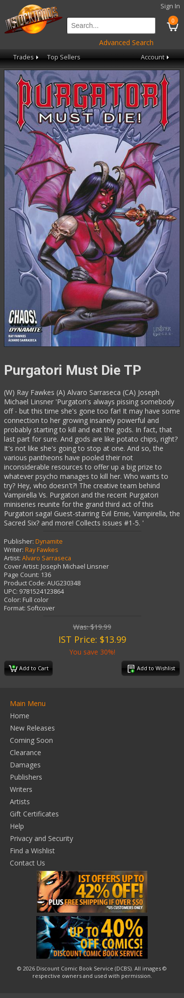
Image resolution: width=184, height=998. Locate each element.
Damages (25, 764)
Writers (21, 789)
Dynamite (49, 541)
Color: (12, 600)
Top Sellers (63, 57)
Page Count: (21, 575)
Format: (15, 608)
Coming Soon (31, 740)
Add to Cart (29, 668)
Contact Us (27, 862)
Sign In (170, 6)
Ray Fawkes (41, 550)
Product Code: (25, 583)
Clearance (25, 752)
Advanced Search (126, 42)
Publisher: (19, 541)
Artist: (12, 558)
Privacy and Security (41, 838)
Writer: (14, 550)
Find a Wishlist (32, 850)
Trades (26, 57)
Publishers (26, 777)
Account (156, 57)
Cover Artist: (21, 566)
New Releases (32, 728)
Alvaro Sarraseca (46, 558)
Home (19, 715)
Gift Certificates (34, 813)
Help (17, 826)
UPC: (11, 591)
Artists (20, 801)
